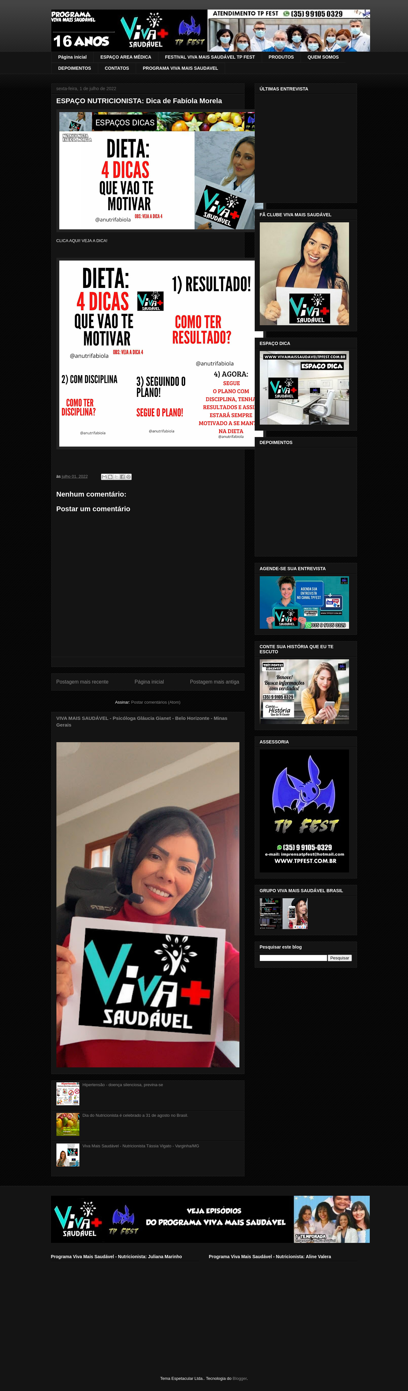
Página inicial (72, 57)
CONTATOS (117, 68)
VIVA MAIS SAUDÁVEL (73, 20)
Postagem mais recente (82, 682)
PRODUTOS (281, 57)
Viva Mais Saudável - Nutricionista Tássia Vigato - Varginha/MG (141, 1146)
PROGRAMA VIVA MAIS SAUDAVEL (180, 68)
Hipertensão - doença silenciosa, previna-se (123, 1084)
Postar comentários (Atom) (155, 702)
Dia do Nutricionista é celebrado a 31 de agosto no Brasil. (135, 1115)
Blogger (240, 1378)
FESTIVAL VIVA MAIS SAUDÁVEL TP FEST (210, 57)
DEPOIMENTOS (74, 68)
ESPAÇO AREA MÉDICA (125, 57)
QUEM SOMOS (323, 57)
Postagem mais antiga (214, 682)
